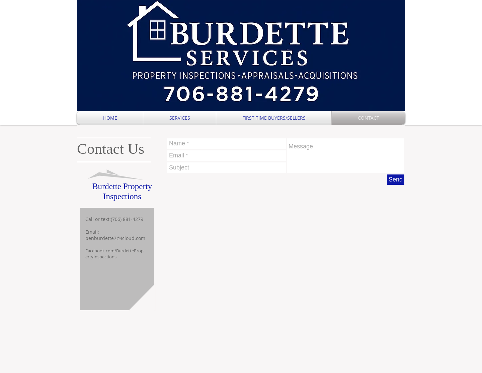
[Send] (395, 179)
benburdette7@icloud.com (115, 238)
